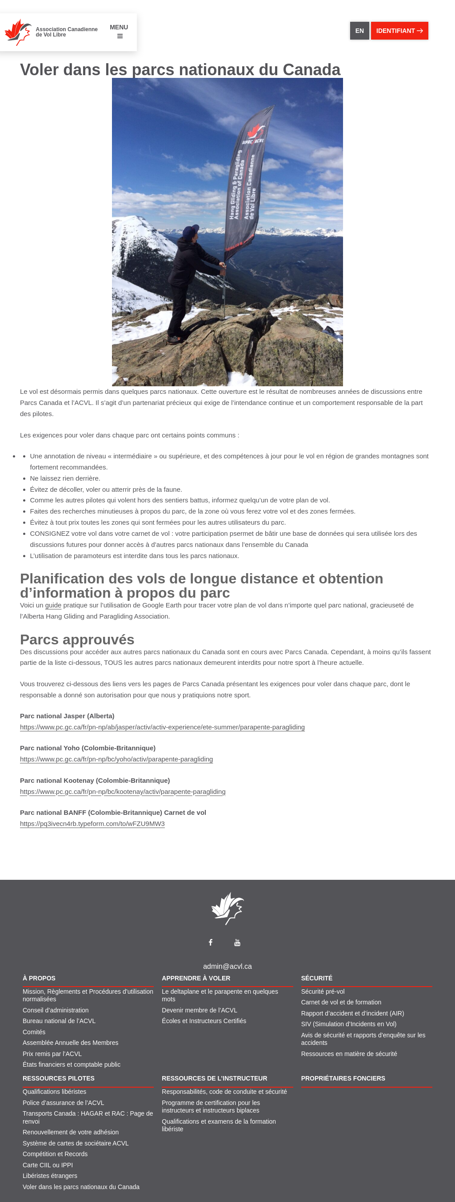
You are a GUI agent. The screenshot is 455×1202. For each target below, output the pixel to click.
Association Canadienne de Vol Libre (67, 32)
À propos (39, 978)
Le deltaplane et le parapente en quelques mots (220, 995)
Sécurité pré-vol (323, 991)
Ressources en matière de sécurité (349, 1053)
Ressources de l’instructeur (214, 1078)
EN (359, 30)
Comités (34, 1032)
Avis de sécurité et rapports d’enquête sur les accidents (363, 1039)
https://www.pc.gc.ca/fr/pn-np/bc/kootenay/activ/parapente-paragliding (123, 791)
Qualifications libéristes (54, 1091)
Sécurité (317, 978)
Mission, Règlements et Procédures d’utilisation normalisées (88, 995)
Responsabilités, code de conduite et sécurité (224, 1091)
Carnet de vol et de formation (341, 1002)
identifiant (399, 30)
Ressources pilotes (59, 1078)
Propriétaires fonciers (343, 1078)
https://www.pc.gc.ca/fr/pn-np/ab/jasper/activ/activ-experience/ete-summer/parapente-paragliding (162, 727)
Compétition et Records (55, 1153)
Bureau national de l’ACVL (59, 1020)
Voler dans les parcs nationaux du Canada (81, 1186)
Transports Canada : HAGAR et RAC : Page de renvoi (88, 1117)
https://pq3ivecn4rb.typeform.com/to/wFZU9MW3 (92, 823)
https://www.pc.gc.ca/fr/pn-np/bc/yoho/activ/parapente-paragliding (116, 759)
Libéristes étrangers (50, 1175)
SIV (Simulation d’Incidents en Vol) (349, 1024)
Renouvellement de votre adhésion (71, 1132)
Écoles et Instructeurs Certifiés (204, 1020)
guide (53, 605)
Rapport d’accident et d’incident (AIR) (352, 1013)
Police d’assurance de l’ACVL (63, 1102)
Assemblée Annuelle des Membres (71, 1042)
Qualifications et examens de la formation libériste (219, 1125)
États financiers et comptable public (71, 1064)
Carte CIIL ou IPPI (48, 1165)
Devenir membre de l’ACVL (199, 1010)
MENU (119, 31)
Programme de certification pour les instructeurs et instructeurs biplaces (211, 1106)
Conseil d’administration (56, 1010)
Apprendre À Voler (196, 978)
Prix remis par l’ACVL (52, 1053)
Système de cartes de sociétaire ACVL (76, 1143)
